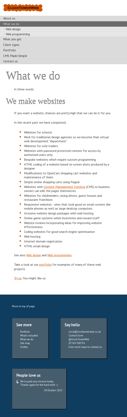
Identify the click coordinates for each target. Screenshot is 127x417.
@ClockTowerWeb (79, 339)
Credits (24, 347)
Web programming (59, 255)
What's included (29, 335)
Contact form (76, 335)
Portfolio (25, 331)
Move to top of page (23, 306)
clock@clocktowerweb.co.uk (85, 331)
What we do (26, 339)
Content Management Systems (64, 187)
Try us (18, 278)
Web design (33, 255)
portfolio (45, 265)
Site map (25, 343)
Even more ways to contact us (85, 347)
